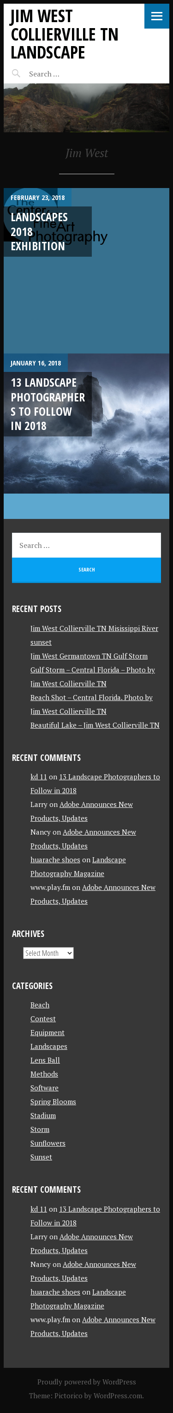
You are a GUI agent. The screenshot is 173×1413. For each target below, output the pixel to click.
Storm (39, 1129)
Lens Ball (45, 1060)
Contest (43, 1018)
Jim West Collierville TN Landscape (65, 34)
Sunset (41, 1156)
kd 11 (38, 776)
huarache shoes (55, 859)
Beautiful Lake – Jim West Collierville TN (95, 725)
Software (44, 1087)
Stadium (43, 1115)
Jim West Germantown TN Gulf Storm (89, 655)
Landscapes (48, 1046)
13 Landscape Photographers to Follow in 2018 (48, 403)
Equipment (47, 1032)
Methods (44, 1073)
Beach (39, 1004)
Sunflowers (48, 1143)
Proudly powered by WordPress (86, 1381)
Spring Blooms (53, 1101)
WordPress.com (118, 1395)
